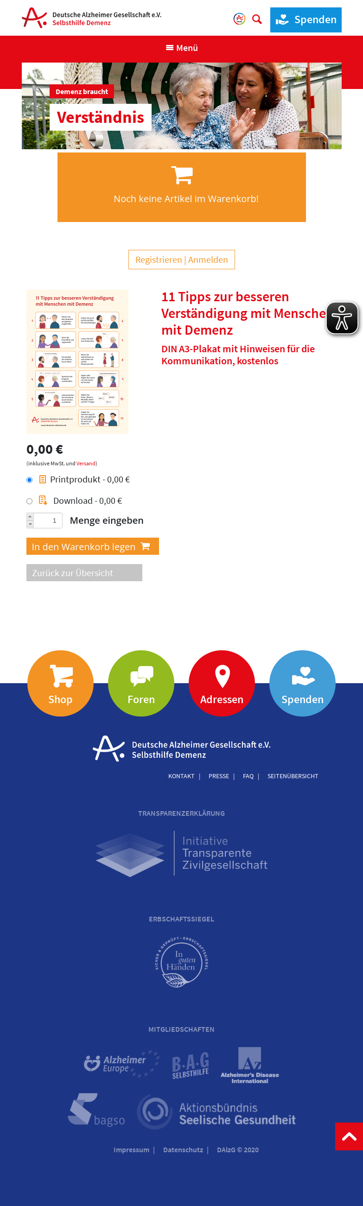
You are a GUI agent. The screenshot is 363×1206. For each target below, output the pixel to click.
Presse (219, 776)
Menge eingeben (107, 520)
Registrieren (158, 259)
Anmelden (208, 259)
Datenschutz (183, 1149)
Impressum (131, 1149)
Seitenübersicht (292, 776)
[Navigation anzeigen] (181, 47)
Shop (60, 699)
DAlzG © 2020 (238, 1149)
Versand (86, 463)
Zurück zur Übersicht (72, 572)
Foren (141, 699)
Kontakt (181, 776)
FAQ (248, 776)
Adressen (221, 699)
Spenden (303, 19)
